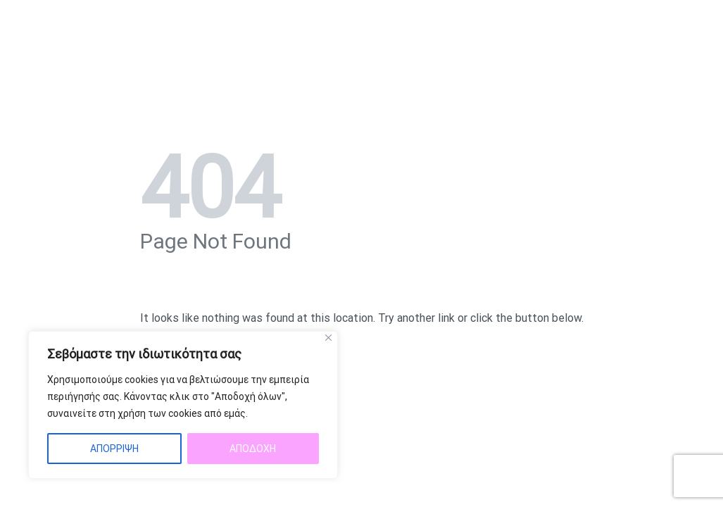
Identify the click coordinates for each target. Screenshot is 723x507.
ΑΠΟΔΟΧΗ (253, 448)
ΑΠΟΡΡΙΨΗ (114, 448)
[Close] (328, 337)
